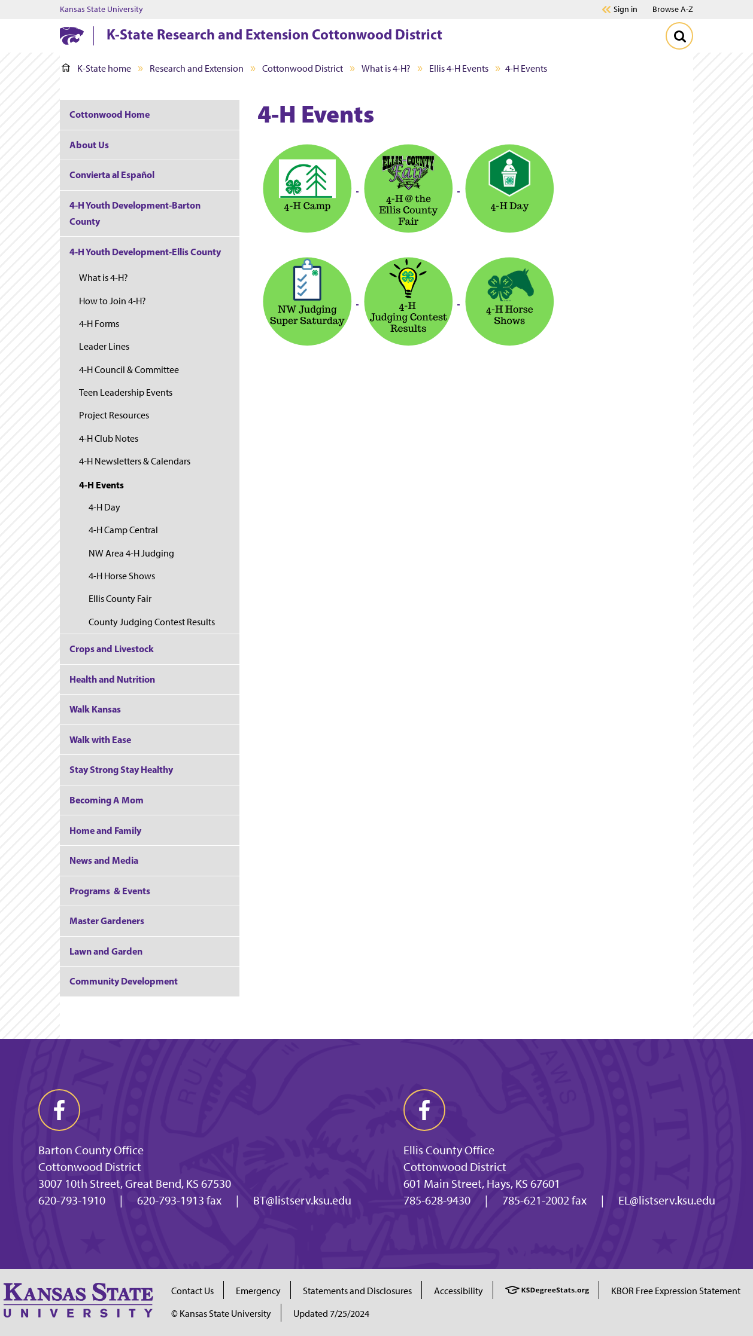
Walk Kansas (95, 709)
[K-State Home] (72, 35)
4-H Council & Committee (129, 369)
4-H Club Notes (108, 438)
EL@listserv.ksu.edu (666, 1200)
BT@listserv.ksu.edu (302, 1200)
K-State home (96, 68)
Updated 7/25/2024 (331, 1313)
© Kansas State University (221, 1313)
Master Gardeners (106, 921)
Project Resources (114, 415)
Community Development (123, 981)
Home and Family (105, 830)
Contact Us (192, 1291)
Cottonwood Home (109, 114)
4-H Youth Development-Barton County (135, 213)
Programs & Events (109, 891)
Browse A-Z (672, 9)
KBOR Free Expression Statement (675, 1291)
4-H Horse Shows (122, 576)
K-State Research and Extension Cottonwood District (274, 34)
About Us (89, 145)
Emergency (258, 1291)
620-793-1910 (71, 1200)
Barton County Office (91, 1150)
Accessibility (458, 1291)
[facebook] (59, 1110)
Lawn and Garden (105, 951)
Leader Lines (104, 346)
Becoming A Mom (106, 800)
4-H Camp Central (123, 530)
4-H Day (104, 507)
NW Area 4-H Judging (131, 553)
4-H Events (101, 485)
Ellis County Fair (120, 598)
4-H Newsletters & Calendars (134, 461)
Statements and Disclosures (357, 1291)
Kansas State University (101, 9)
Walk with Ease (100, 739)
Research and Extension (197, 68)
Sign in (625, 9)
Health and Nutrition (112, 679)
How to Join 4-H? (112, 301)
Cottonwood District (302, 68)
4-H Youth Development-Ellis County (145, 252)
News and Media (103, 860)
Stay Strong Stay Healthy (121, 769)
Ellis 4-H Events (458, 68)
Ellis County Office (448, 1150)
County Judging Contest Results (152, 622)
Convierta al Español (111, 175)
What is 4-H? (386, 68)
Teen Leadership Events (125, 392)
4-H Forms (99, 323)
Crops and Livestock (111, 649)
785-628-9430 (436, 1200)
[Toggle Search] (679, 36)
